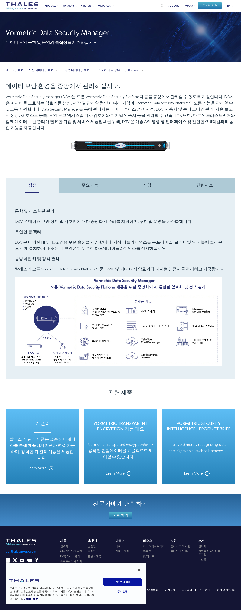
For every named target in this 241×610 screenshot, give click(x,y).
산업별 (92, 546)
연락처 (202, 546)
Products (50, 5)
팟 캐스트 (148, 556)
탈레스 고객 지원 (180, 546)
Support (173, 5)
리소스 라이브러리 (154, 546)
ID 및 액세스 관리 (70, 556)
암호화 (64, 546)
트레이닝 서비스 (180, 551)
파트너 (119, 546)
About (189, 5)
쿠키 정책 (204, 590)
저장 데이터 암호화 (41, 70)
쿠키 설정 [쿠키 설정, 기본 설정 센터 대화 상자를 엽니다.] (122, 591)
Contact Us (210, 5)
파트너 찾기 (122, 551)
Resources (104, 5)
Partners (86, 5)
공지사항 (170, 590)
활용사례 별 (95, 556)
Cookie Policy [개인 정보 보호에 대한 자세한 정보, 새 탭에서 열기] (31, 599)
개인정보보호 (150, 590)
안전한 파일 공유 (109, 70)
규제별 (92, 551)
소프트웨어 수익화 (71, 561)
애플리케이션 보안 (71, 551)
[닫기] (139, 570)
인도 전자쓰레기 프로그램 (209, 553)
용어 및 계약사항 (226, 590)
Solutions (68, 5)
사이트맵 (187, 590)
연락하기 (120, 515)
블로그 (147, 551)
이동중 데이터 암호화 (76, 70)
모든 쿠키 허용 (122, 581)
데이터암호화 (15, 70)
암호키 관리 (132, 70)
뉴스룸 (202, 559)
